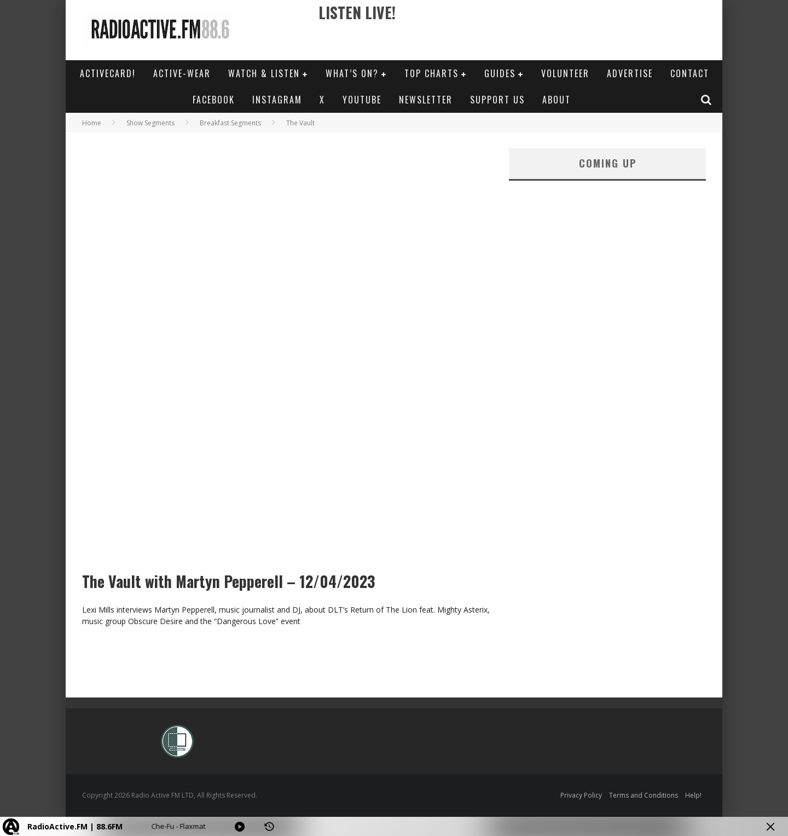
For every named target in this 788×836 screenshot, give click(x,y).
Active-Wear (182, 73)
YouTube (362, 99)
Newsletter (426, 99)
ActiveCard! (108, 73)
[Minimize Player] (770, 826)
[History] (269, 826)
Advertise (630, 73)
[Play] (239, 826)
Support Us (497, 99)
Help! (693, 795)
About (556, 99)
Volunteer (565, 73)
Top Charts (431, 73)
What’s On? (352, 73)
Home (91, 123)
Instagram (277, 99)
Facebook (214, 99)
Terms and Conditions (643, 795)
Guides (499, 73)
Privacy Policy (581, 795)
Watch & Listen (264, 73)
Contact (689, 73)
